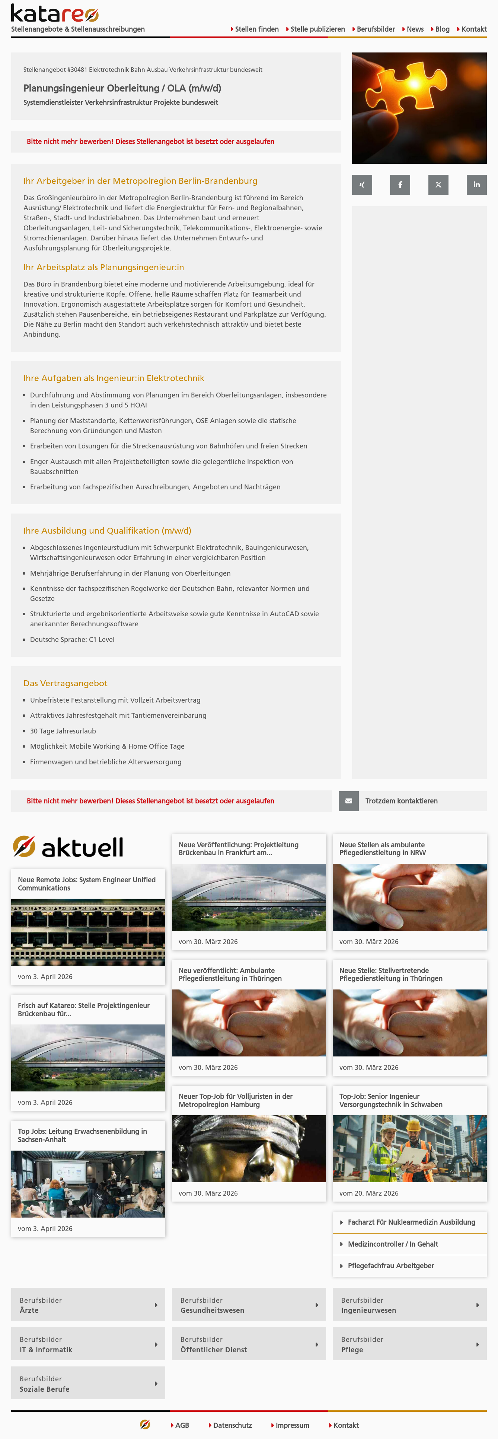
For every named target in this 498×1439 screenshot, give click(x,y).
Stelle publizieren (317, 29)
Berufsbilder (375, 29)
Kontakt (473, 29)
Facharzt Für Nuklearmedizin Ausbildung (407, 1222)
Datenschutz (230, 1426)
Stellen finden (256, 29)
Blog (442, 29)
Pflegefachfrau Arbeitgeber (386, 1265)
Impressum (290, 1426)
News (414, 29)
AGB (179, 1426)
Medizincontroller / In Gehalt (388, 1244)
